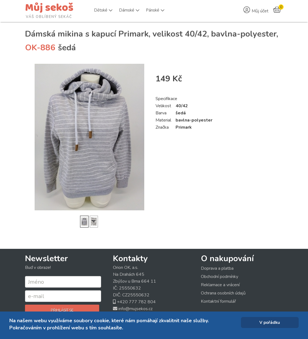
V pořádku (269, 322)
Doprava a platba (217, 268)
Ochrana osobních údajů (223, 293)
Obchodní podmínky (219, 277)
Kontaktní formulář (218, 301)
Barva (161, 113)
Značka (162, 127)
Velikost (163, 106)
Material (163, 120)
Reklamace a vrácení (220, 285)
